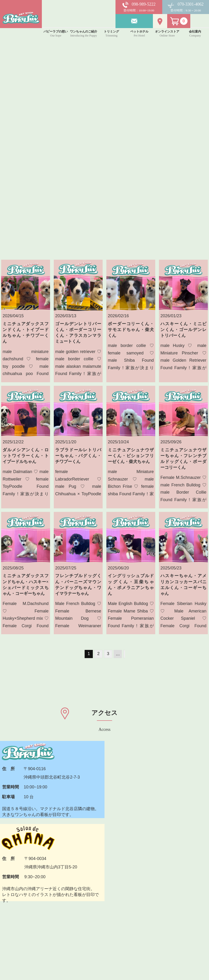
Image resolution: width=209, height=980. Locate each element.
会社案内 (112, 918)
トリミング (64, 918)
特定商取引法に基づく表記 (129, 951)
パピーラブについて (73, 896)
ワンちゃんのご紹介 (73, 907)
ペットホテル (66, 929)
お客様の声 (115, 896)
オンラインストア (70, 940)
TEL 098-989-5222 (67, 842)
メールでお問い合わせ (147, 841)
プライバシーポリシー (125, 940)
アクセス (112, 907)
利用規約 (112, 929)
